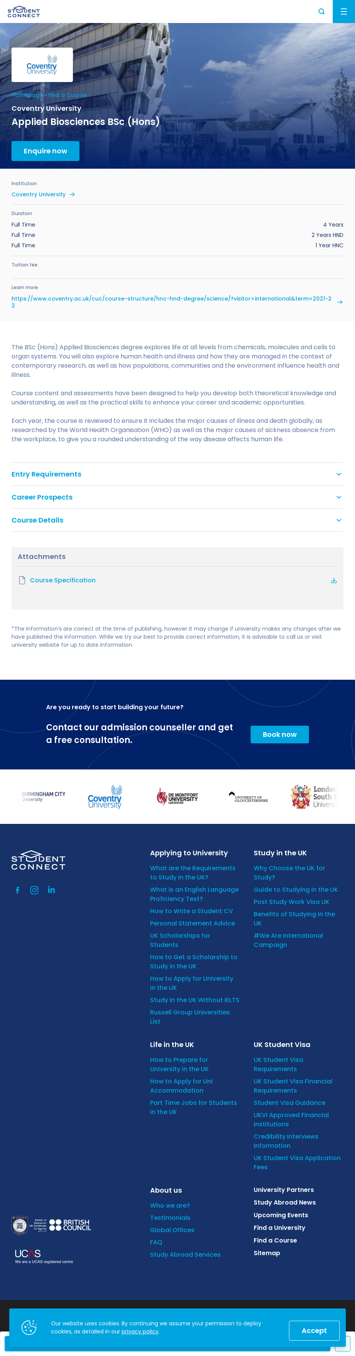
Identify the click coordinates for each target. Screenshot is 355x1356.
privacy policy (140, 1331)
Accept (314, 1330)
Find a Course (67, 95)
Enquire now (45, 151)
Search (322, 11)
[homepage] (24, 11)
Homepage (27, 95)
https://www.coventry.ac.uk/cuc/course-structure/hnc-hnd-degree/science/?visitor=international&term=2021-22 (172, 302)
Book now (280, 734)
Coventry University (39, 194)
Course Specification (57, 580)
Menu (344, 11)
